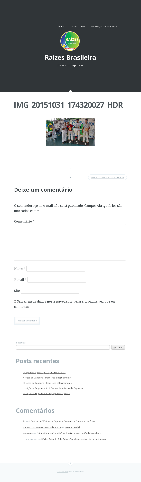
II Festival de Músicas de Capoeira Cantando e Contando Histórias (62, 421)
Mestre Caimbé (78, 26)
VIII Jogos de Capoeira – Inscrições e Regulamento (47, 382)
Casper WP (62, 471)
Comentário (24, 221)
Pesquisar (21, 342)
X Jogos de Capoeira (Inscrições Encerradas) (44, 372)
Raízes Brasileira (70, 57)
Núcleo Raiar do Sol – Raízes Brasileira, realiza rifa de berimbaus (69, 433)
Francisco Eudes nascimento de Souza (42, 427)
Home (61, 26)
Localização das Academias (104, 26)
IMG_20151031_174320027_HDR (68, 104)
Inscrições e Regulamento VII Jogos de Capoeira (46, 393)
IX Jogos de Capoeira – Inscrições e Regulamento (47, 377)
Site (17, 290)
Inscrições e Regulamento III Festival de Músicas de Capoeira (53, 388)
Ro (24, 421)
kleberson (28, 433)
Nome (20, 268)
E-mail (20, 279)
